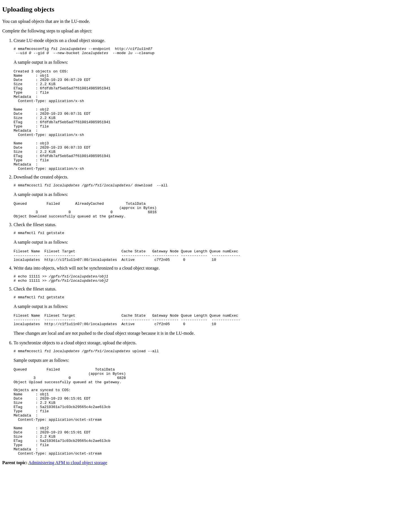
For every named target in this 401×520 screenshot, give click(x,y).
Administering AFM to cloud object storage (67, 515)
